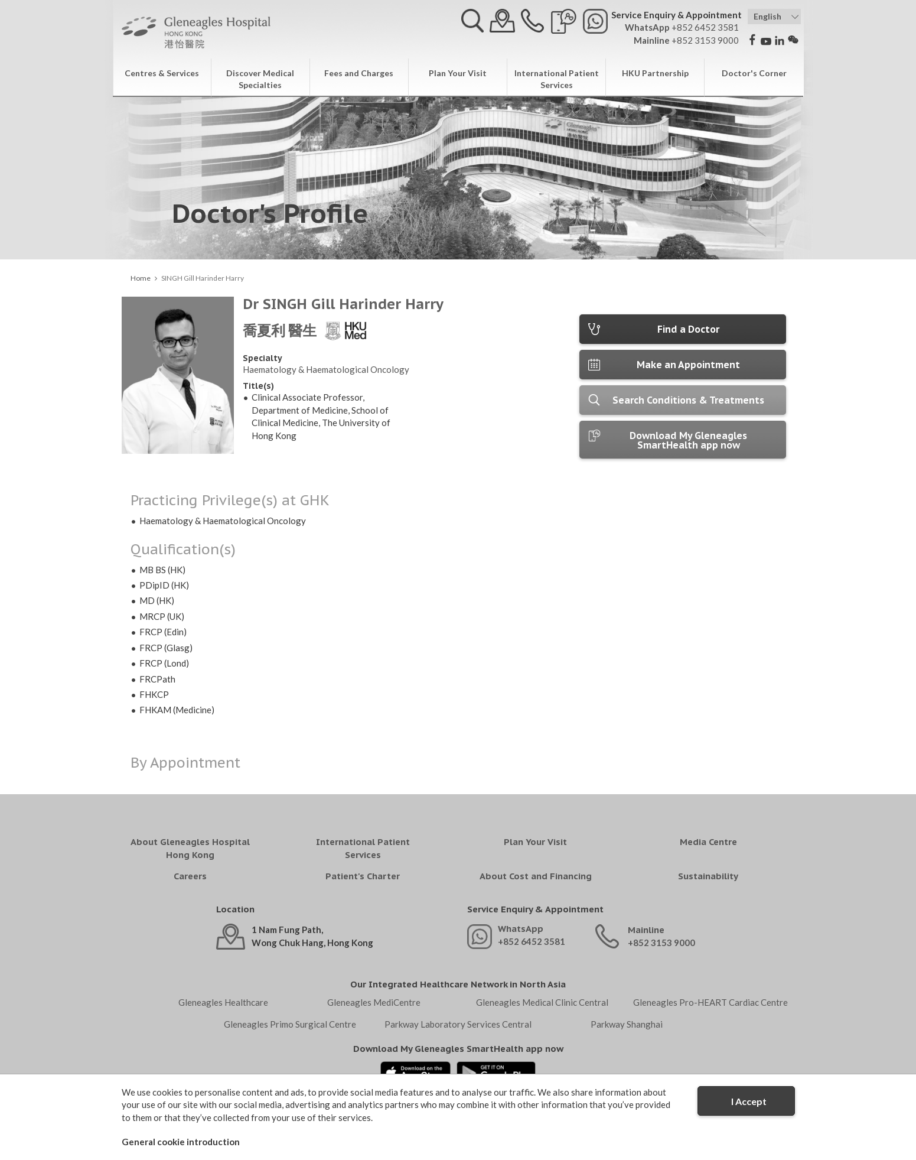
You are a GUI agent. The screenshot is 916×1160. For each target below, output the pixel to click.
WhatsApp (520, 928)
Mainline (646, 929)
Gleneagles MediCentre (373, 1002)
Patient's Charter (362, 876)
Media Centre (708, 841)
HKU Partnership (655, 73)
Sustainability (708, 876)
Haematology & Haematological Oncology (326, 369)
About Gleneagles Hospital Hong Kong (190, 848)
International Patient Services (556, 79)
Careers (190, 876)
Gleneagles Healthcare (223, 1002)
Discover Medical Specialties (260, 79)
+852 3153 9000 (661, 942)
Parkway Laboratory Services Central (458, 1024)
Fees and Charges (358, 73)
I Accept (749, 1101)
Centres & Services (162, 73)
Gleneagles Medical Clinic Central (542, 1002)
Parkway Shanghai (627, 1024)
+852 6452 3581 (531, 941)
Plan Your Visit (458, 73)
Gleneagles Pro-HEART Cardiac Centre (710, 1002)
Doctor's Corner (754, 73)
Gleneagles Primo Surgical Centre (290, 1024)
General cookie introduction (181, 1141)
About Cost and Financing (536, 876)
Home (141, 278)
